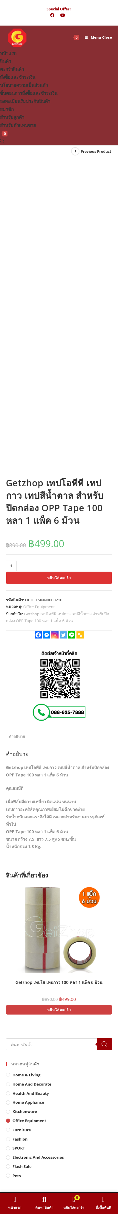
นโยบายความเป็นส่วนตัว (24, 85)
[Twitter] (63, 363)
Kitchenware (25, 839)
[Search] (104, 772)
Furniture (22, 857)
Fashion (20, 866)
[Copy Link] (80, 363)
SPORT (19, 876)
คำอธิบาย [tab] (17, 464)
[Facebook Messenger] (46, 363)
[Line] (71, 363)
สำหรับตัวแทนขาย (18, 125)
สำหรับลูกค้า (12, 117)
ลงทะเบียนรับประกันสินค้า (25, 101)
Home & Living (27, 803)
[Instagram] (55, 363)
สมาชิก (7, 109)
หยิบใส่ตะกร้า (59, 305)
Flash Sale (22, 894)
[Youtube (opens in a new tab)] (62, 15)
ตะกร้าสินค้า (12, 69)
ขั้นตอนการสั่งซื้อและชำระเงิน (28, 93)
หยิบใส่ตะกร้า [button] (59, 737)
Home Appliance (28, 830)
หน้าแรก (8, 53)
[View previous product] (75, 151)
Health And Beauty (31, 821)
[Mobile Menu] (96, 37)
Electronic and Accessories (38, 885)
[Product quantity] (11, 294)
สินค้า (5, 61)
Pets (17, 903)
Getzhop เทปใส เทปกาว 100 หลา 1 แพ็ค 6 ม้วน (59, 710)
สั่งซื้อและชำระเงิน (17, 77)
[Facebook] (38, 363)
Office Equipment (39, 334)
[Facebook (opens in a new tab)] (52, 15)
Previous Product (96, 151)
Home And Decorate (32, 812)
